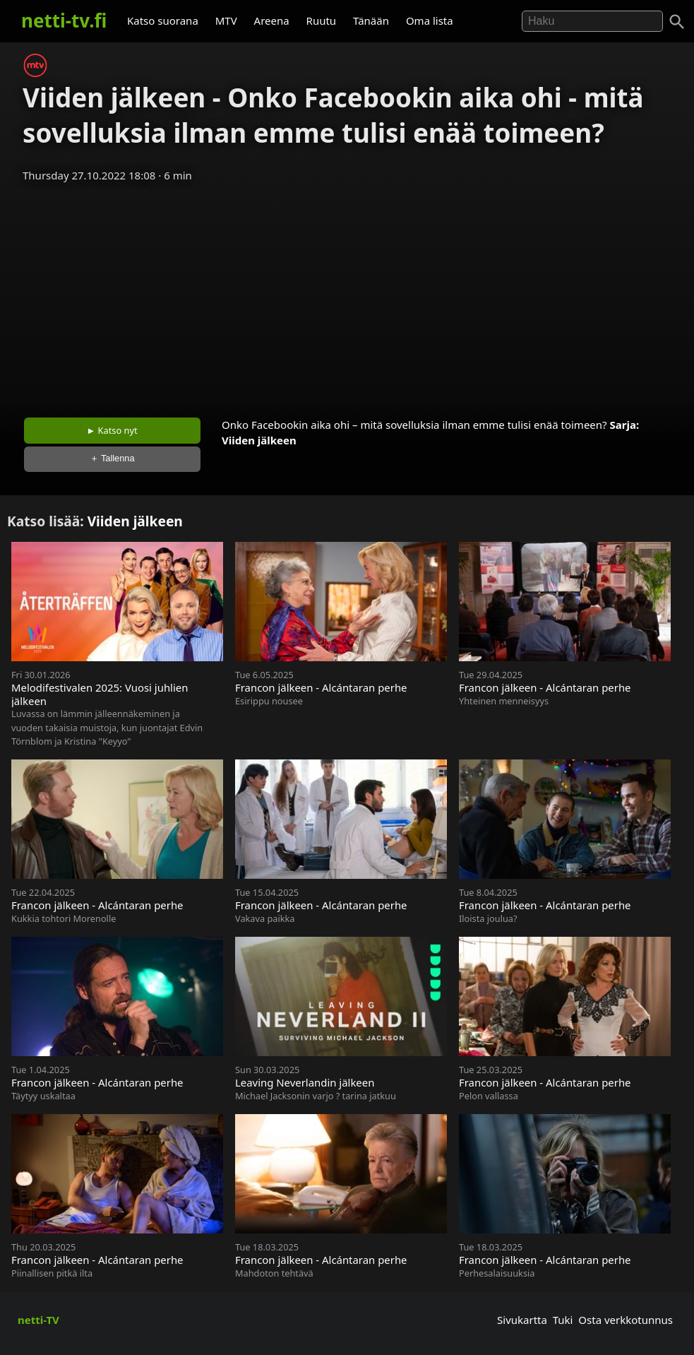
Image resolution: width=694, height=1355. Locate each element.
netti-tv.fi (64, 20)
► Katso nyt (112, 430)
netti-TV (38, 1320)
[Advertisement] (347, 295)
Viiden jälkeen (259, 440)
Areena (271, 20)
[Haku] (677, 22)
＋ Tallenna (112, 458)
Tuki (563, 1320)
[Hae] (592, 21)
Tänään (371, 20)
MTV (226, 20)
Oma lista (429, 20)
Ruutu (321, 20)
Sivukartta (522, 1320)
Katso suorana (162, 20)
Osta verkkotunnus (625, 1320)
